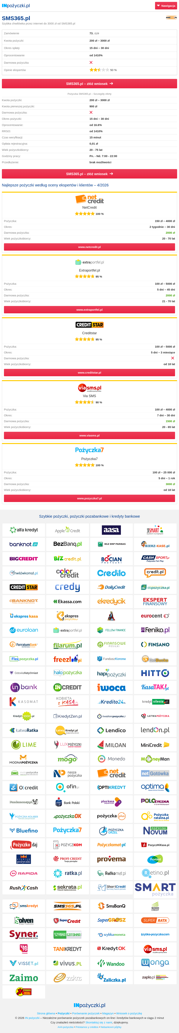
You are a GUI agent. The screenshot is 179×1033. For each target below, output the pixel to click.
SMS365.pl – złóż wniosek (89, 84)
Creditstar (89, 333)
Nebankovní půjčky (111, 1027)
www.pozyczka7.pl (89, 498)
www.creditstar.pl (89, 372)
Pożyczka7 (89, 459)
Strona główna (46, 1013)
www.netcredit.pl (89, 247)
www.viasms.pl (89, 435)
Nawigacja (166, 5)
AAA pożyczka (65, 1027)
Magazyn (108, 1013)
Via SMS (89, 396)
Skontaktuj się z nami (98, 1022)
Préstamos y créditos (86, 1027)
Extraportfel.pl (89, 270)
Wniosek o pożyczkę (129, 1013)
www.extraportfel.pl (89, 309)
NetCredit (89, 207)
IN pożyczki (32, 1017)
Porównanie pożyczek (86, 1013)
